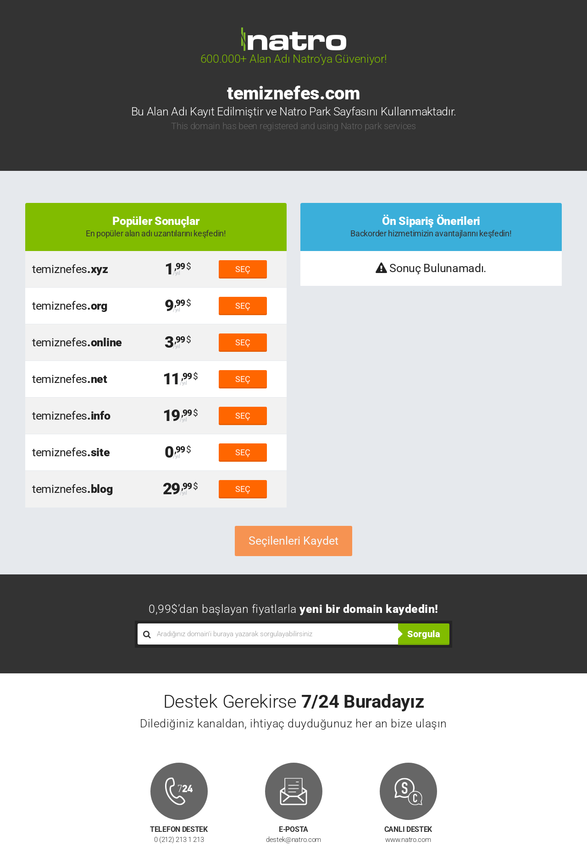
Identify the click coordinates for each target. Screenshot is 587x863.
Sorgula (423, 633)
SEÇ (242, 269)
